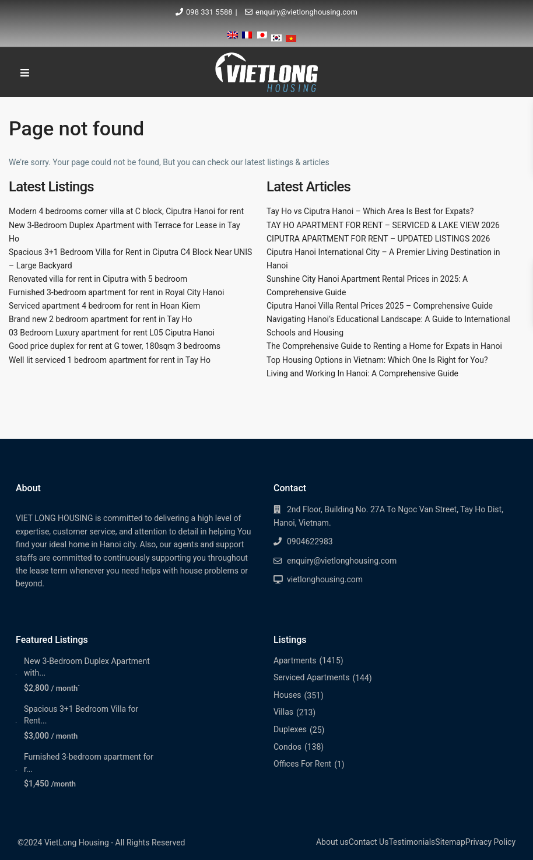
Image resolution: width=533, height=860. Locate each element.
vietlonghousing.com (325, 579)
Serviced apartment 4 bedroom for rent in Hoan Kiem (104, 305)
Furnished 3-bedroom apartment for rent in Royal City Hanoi (116, 292)
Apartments (295, 660)
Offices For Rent (302, 763)
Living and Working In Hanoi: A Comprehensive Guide (362, 373)
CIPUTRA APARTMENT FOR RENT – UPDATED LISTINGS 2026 (378, 238)
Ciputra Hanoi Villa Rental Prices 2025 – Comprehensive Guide (379, 305)
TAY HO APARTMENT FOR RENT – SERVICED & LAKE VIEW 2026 (383, 225)
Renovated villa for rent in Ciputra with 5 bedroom (98, 279)
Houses (287, 695)
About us (332, 842)
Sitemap (450, 842)
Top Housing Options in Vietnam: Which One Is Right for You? (377, 360)
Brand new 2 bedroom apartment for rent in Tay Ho (100, 319)
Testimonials (411, 842)
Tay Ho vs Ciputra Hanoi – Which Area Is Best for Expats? (370, 211)
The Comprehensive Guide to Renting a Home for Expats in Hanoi (384, 346)
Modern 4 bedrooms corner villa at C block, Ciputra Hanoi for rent (126, 211)
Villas (283, 711)
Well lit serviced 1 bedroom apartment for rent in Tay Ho (110, 360)
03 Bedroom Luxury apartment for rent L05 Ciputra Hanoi (112, 332)
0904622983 (310, 541)
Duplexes (290, 729)
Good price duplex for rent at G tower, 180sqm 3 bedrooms (114, 346)
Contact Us (369, 842)
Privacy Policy (490, 842)
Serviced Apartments (311, 677)
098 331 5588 (209, 12)
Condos (287, 746)
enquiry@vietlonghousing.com (306, 12)
